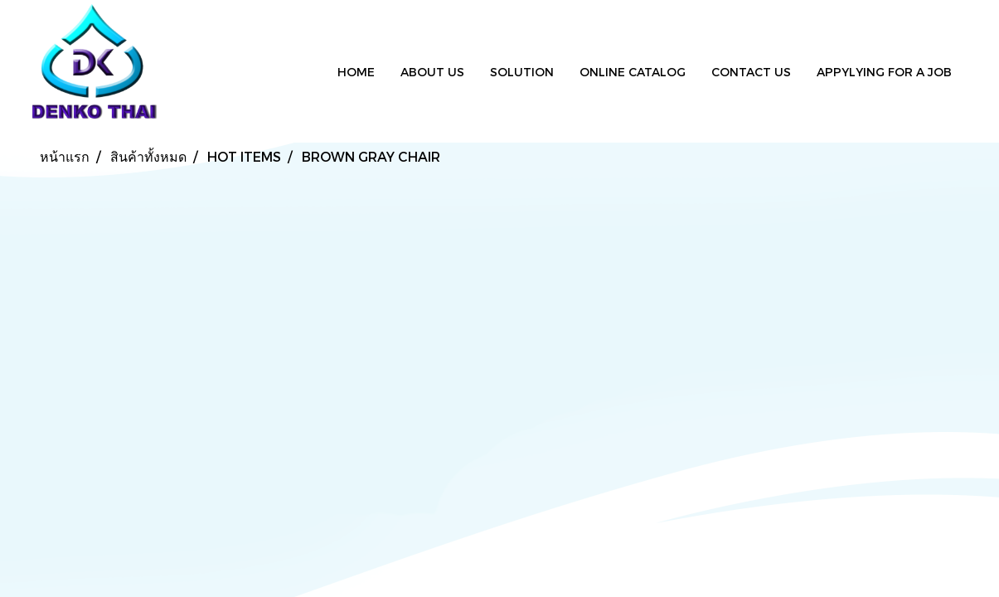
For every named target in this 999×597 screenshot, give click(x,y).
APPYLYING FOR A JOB (884, 72)
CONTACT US (751, 72)
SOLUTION (522, 72)
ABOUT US (432, 72)
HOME (356, 72)
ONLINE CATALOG (633, 72)
